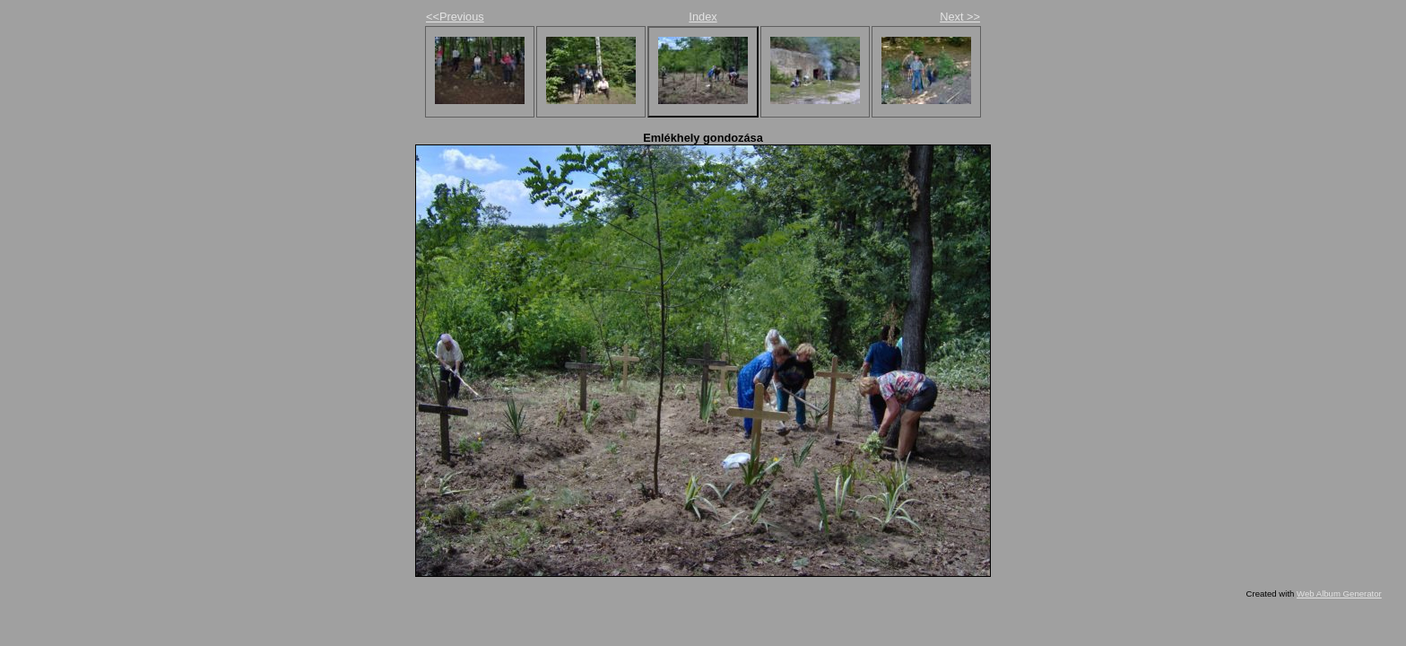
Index (702, 16)
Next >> (960, 16)
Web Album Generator (1339, 593)
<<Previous (455, 16)
